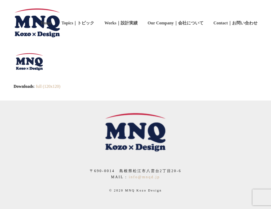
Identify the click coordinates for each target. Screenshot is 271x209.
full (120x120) (48, 86)
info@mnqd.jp (144, 177)
